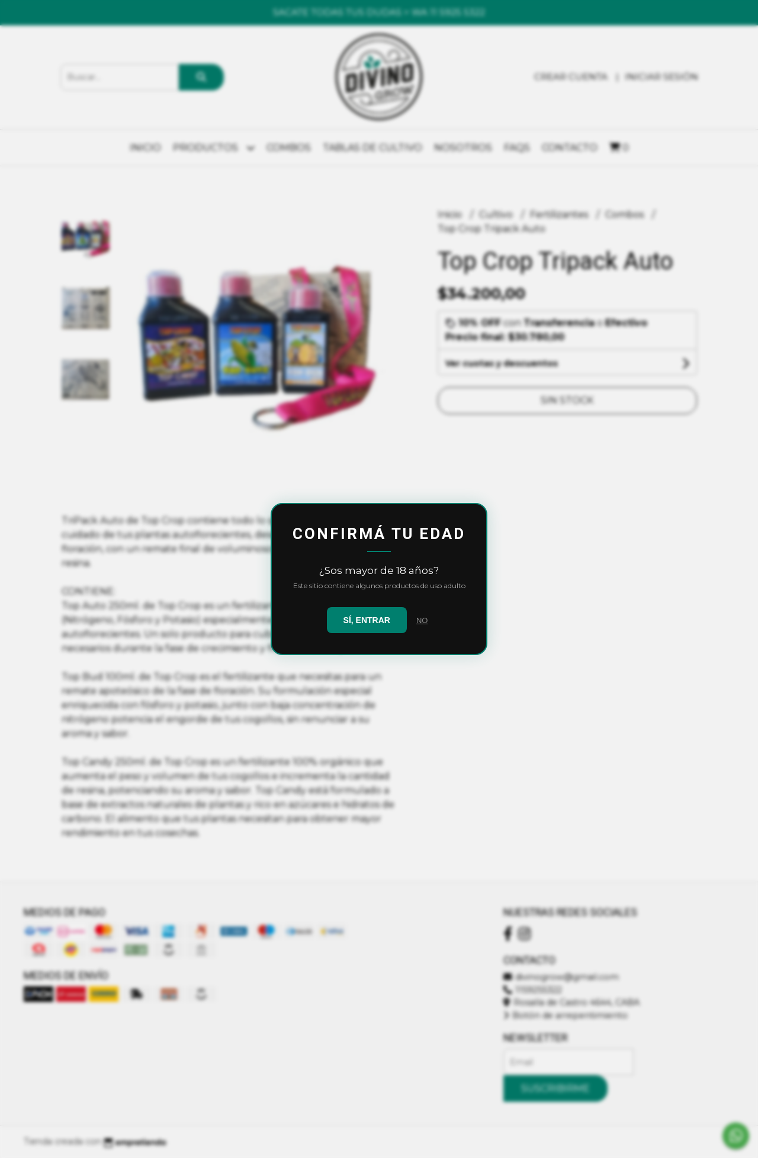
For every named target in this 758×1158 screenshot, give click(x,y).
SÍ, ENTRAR (366, 620)
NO (422, 620)
